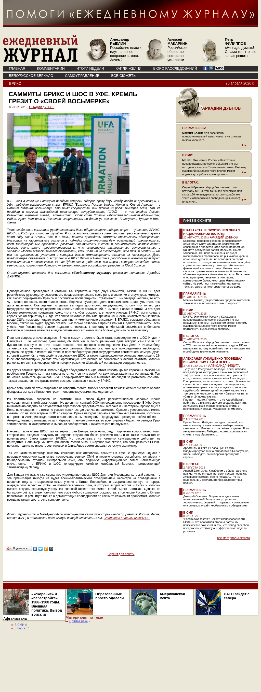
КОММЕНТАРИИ (51, 68)
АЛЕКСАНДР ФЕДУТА (224, 366)
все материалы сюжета (233, 538)
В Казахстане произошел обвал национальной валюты (211, 232)
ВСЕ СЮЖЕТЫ (123, 76)
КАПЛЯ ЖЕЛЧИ (128, 68)
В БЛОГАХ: (190, 182)
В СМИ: (187, 155)
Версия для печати (121, 554)
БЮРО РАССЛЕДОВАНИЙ (175, 68)
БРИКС (15, 83)
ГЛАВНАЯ (17, 68)
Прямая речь (194, 293)
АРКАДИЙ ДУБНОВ (42, 107)
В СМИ (188, 310)
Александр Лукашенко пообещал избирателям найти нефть (212, 360)
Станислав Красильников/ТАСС (127, 518)
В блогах (191, 336)
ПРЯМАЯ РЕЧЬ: (194, 128)
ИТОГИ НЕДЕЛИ (90, 68)
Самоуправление (82, 76)
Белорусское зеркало (31, 76)
